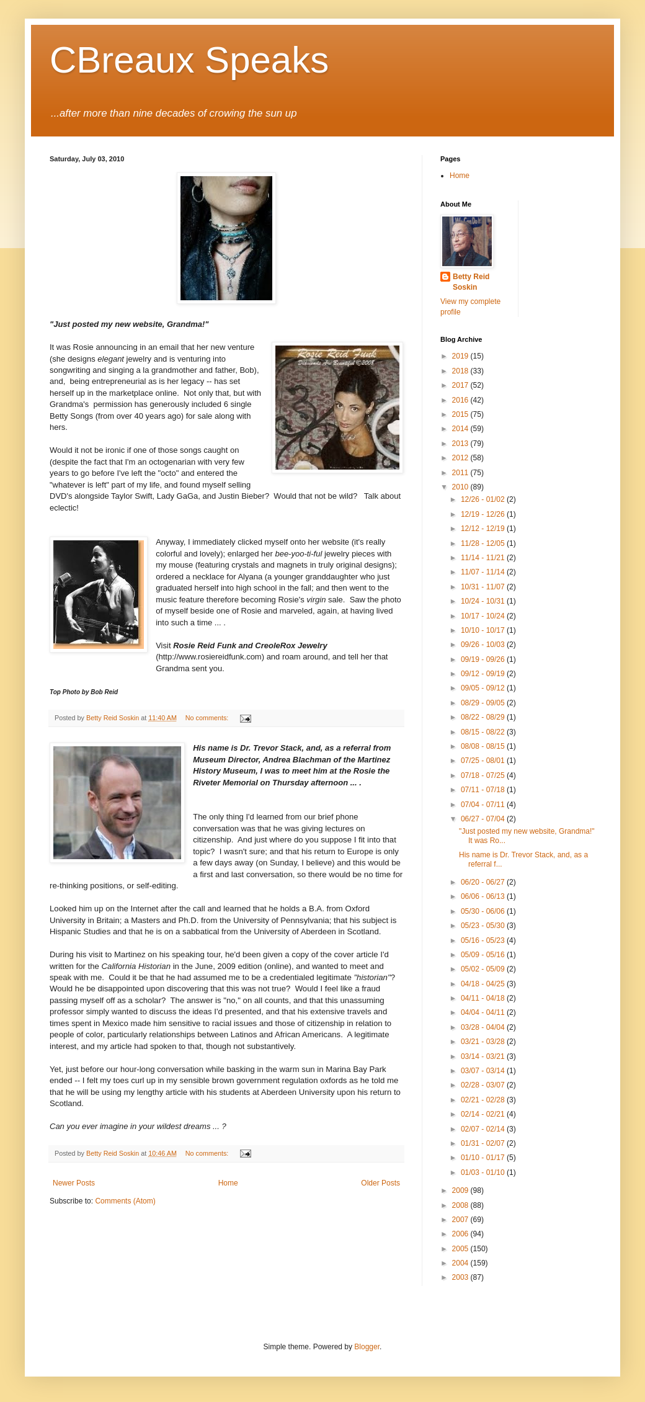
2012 (461, 457)
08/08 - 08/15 (484, 746)
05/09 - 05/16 (484, 954)
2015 (461, 414)
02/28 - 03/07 (484, 1085)
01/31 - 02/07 (484, 1143)
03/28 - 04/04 (484, 1027)
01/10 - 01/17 (484, 1157)
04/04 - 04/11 (484, 1012)
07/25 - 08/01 (484, 760)
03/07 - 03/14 (484, 1070)
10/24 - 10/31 (484, 601)
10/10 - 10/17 (484, 630)
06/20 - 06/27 (484, 882)
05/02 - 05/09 (484, 969)
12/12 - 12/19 (484, 528)
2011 (461, 472)
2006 (461, 1234)
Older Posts (380, 1183)
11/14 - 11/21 (484, 557)
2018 (461, 371)
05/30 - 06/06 (484, 911)
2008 (461, 1205)
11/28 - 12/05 (484, 543)
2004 (461, 1263)
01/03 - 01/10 (484, 1172)
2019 (461, 356)
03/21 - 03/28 (484, 1041)
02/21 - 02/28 (484, 1100)
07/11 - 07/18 (484, 789)
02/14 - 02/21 (484, 1114)
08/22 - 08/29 (484, 717)
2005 (461, 1248)
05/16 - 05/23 (484, 940)
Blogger (367, 1346)
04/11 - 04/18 (484, 998)
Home (228, 1183)
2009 (461, 1190)
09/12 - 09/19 (484, 673)
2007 (461, 1219)
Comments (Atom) (125, 1201)
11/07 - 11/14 (484, 572)
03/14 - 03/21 (484, 1056)
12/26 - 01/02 (484, 499)
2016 (461, 400)
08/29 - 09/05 (484, 703)
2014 (461, 428)
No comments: (208, 717)
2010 (461, 487)
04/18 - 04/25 (484, 984)
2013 (461, 443)
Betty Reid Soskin (471, 282)
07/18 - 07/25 (484, 775)
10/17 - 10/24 (484, 616)
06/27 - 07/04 (484, 819)
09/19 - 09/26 (484, 659)
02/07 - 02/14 (484, 1129)
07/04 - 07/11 (484, 804)
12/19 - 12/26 (484, 514)
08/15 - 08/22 (484, 732)
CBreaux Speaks (189, 60)
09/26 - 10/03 (484, 644)
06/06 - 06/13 (484, 896)
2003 (461, 1277)
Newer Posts (74, 1183)
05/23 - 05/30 (484, 925)
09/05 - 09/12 (484, 688)
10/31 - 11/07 (484, 587)
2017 (461, 385)
